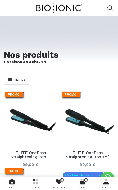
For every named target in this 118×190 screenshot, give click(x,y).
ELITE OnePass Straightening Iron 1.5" (87, 155)
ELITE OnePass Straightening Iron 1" (30, 155)
